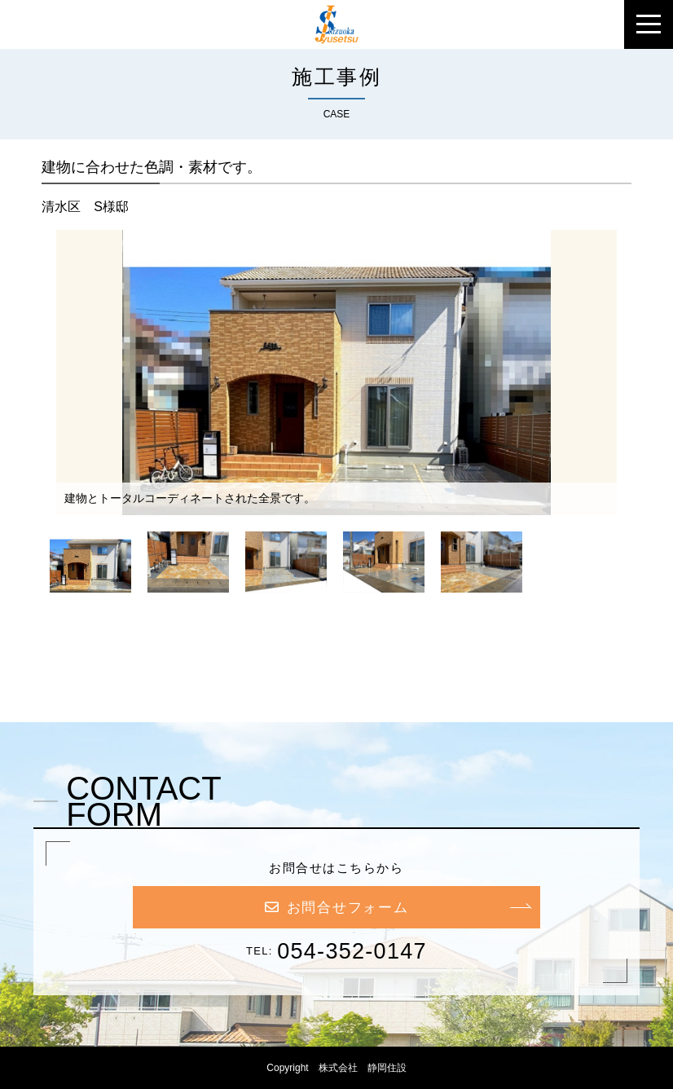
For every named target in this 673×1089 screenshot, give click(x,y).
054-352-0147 (352, 952)
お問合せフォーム (337, 907)
